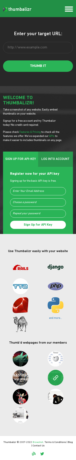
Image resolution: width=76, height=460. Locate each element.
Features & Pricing (30, 132)
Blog (70, 442)
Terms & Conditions (55, 442)
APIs (52, 136)
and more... (55, 318)
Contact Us (39, 446)
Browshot (38, 442)
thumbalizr (17, 9)
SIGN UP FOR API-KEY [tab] (20, 159)
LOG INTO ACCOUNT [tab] (55, 159)
